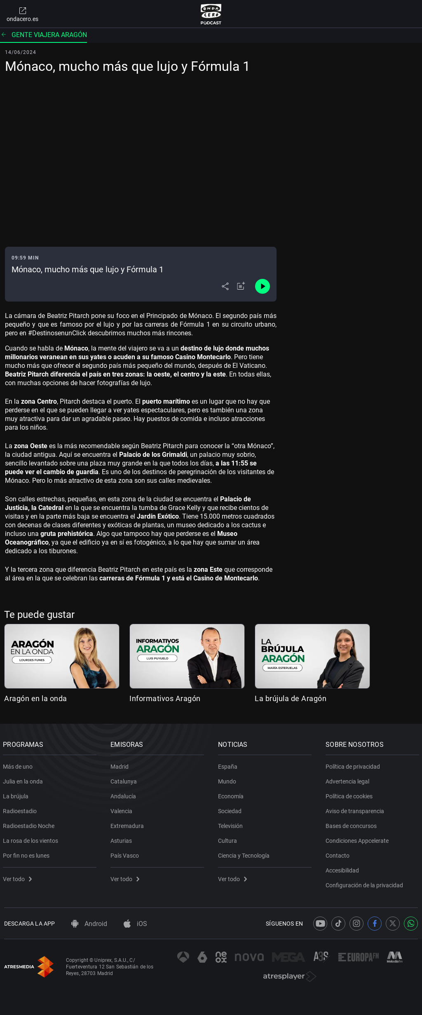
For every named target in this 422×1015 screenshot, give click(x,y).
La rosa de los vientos (31, 839)
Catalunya (125, 779)
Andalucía (124, 794)
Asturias (122, 839)
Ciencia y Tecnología (245, 854)
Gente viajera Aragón (43, 35)
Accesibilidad (343, 868)
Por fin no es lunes (27, 854)
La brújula (17, 794)
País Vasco (126, 854)
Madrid (121, 765)
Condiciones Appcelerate (358, 839)
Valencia (123, 809)
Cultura (228, 839)
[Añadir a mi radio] (241, 286)
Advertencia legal (348, 779)
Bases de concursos (352, 824)
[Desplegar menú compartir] (225, 286)
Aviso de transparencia (356, 809)
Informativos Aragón (165, 698)
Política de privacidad (354, 765)
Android (89, 924)
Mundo (228, 779)
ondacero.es (22, 14)
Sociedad (231, 809)
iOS (135, 924)
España (229, 765)
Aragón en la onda (35, 698)
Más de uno (19, 765)
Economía (232, 794)
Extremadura (128, 824)
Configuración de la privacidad (365, 883)
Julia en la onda (24, 779)
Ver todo (18, 877)
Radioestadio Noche (30, 824)
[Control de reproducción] (262, 286)
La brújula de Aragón (290, 698)
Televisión (231, 824)
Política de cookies (350, 794)
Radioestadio (21, 809)
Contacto (339, 854)
